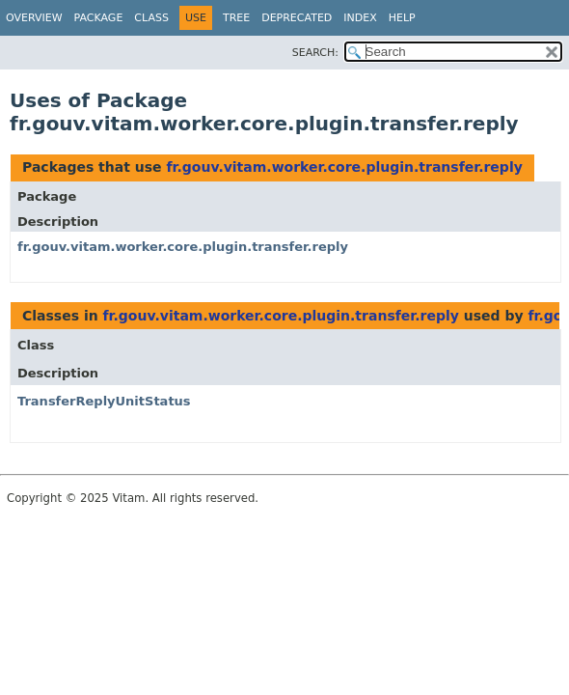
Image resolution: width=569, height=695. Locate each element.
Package (98, 18)
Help (402, 18)
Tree (236, 18)
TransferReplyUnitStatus (104, 401)
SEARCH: (315, 52)
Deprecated (296, 18)
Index (359, 18)
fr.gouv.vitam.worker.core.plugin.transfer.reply (344, 167)
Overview (34, 18)
